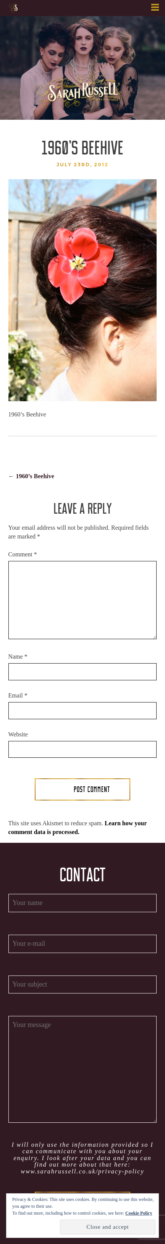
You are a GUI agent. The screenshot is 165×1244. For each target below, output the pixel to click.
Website (18, 734)
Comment (22, 554)
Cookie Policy (138, 1213)
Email (18, 695)
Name (18, 656)
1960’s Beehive (31, 476)
